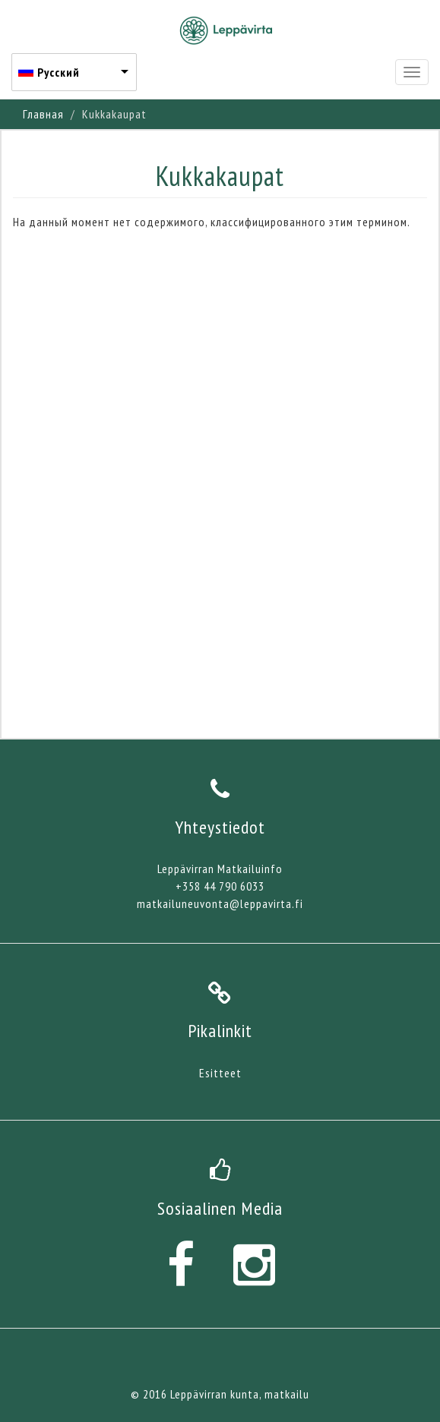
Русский (58, 72)
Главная (43, 113)
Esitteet (220, 1072)
